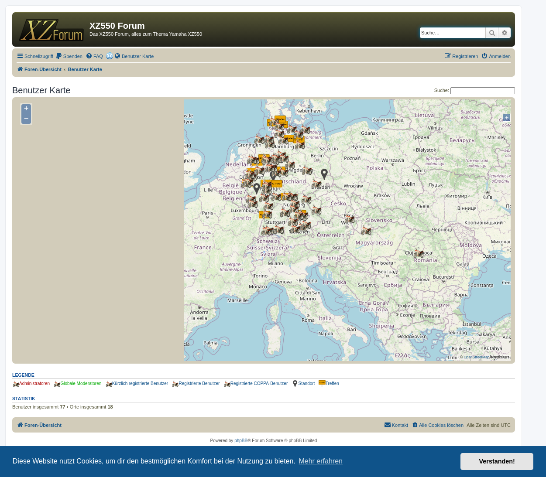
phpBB (240, 440)
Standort (307, 383)
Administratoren (34, 383)
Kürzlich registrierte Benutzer (140, 383)
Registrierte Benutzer (199, 383)
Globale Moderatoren (80, 383)
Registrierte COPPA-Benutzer (259, 383)
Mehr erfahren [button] (321, 461)
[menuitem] (68, 56)
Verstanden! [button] (497, 461)
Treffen (332, 383)
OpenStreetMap (476, 357)
